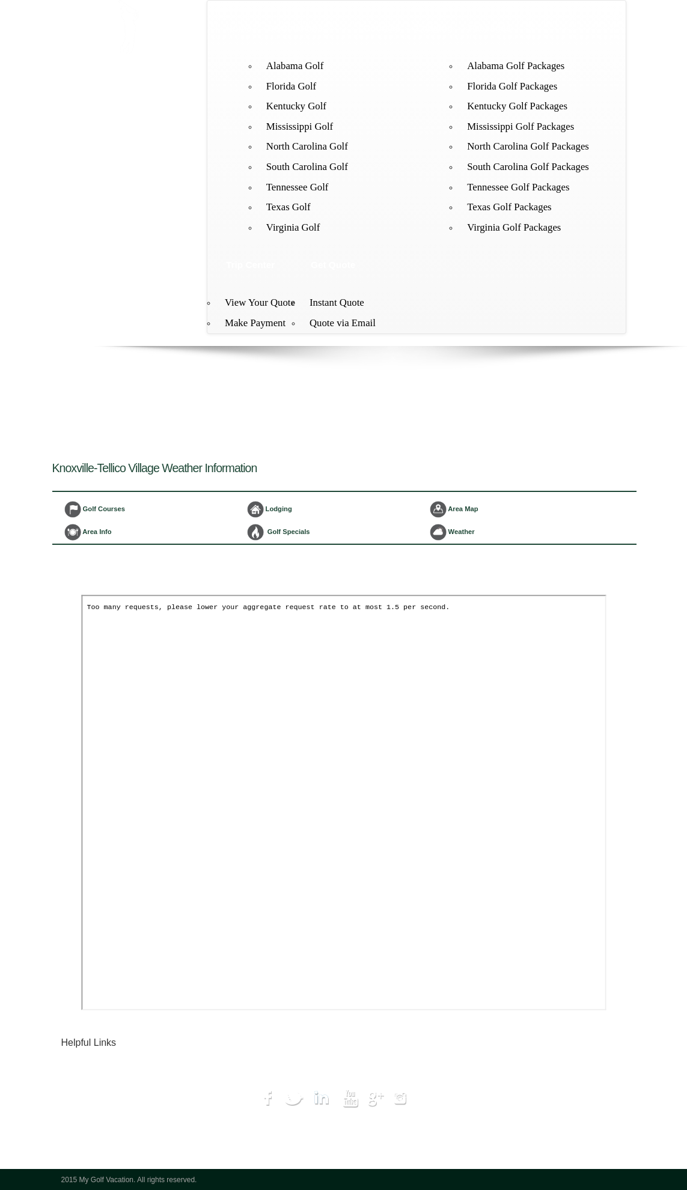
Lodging (434, 28)
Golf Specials (278, 532)
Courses (382, 28)
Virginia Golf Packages (514, 227)
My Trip (86, 1129)
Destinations (295, 28)
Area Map (454, 509)
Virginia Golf (293, 227)
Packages (489, 28)
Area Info (88, 532)
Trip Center (250, 265)
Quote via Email (343, 323)
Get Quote (333, 265)
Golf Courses (94, 509)
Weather (452, 532)
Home (239, 28)
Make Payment (255, 323)
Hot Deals (90, 1115)
